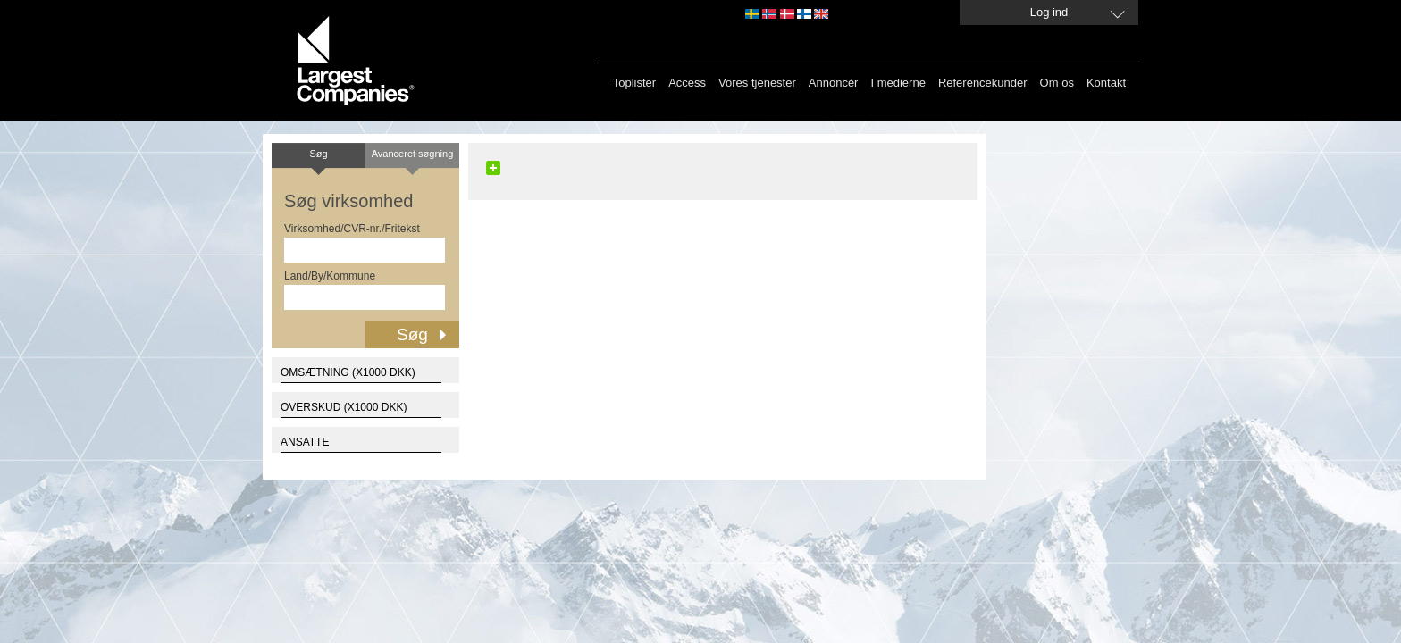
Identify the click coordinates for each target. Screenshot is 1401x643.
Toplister (634, 82)
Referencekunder (983, 82)
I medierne (897, 82)
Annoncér (834, 82)
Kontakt (1106, 82)
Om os (1057, 82)
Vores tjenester (757, 82)
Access (687, 82)
